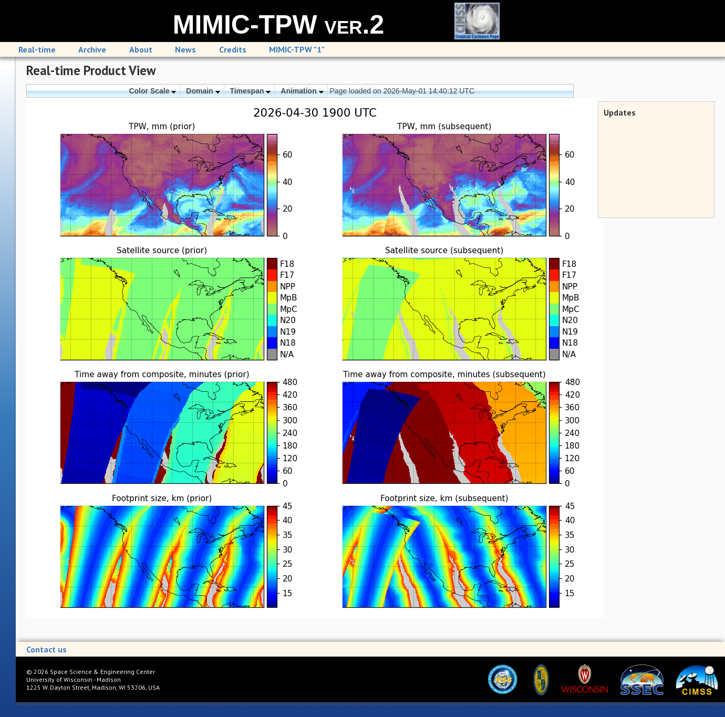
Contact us (46, 649)
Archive (92, 49)
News (185, 49)
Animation (302, 91)
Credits (232, 49)
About (140, 49)
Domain (203, 91)
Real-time (37, 49)
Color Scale (152, 91)
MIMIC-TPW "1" (297, 49)
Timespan (250, 91)
